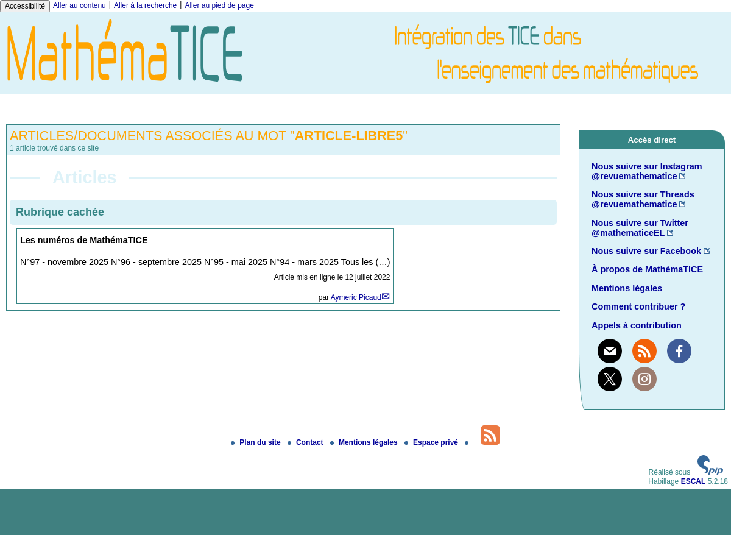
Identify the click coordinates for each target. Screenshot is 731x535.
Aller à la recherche (145, 5)
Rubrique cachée (60, 212)
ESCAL (693, 481)
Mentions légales (627, 288)
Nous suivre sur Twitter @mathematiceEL (640, 228)
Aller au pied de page (219, 5)
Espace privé (432, 442)
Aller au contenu (79, 5)
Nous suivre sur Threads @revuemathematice (643, 199)
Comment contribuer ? (638, 306)
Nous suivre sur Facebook (646, 251)
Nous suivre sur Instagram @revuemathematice (647, 171)
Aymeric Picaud (356, 297)
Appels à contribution (637, 325)
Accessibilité (25, 6)
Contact (306, 442)
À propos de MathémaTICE (647, 269)
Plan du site (257, 442)
